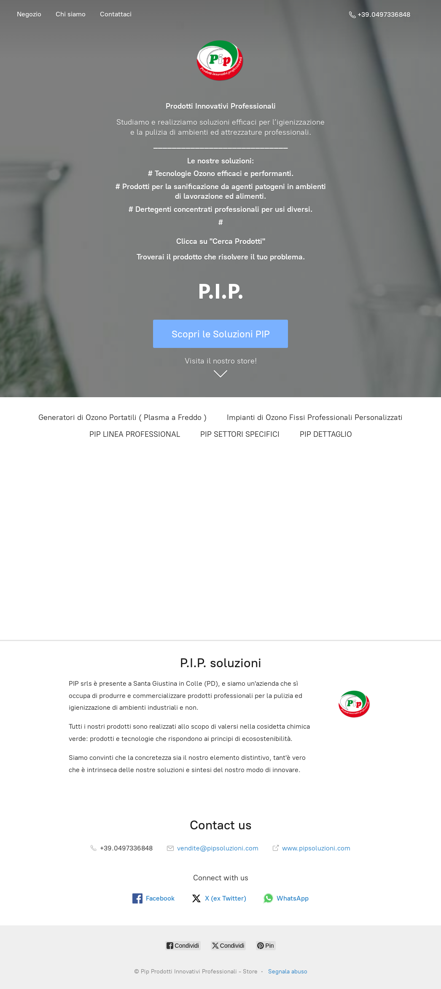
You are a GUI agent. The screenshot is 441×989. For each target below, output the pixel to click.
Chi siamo (71, 14)
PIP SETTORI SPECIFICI (240, 434)
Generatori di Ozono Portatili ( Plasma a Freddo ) (122, 417)
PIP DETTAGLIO (326, 434)
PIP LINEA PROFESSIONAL (134, 434)
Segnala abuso (287, 971)
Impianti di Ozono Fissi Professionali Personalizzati (315, 417)
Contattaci (116, 14)
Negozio (29, 14)
